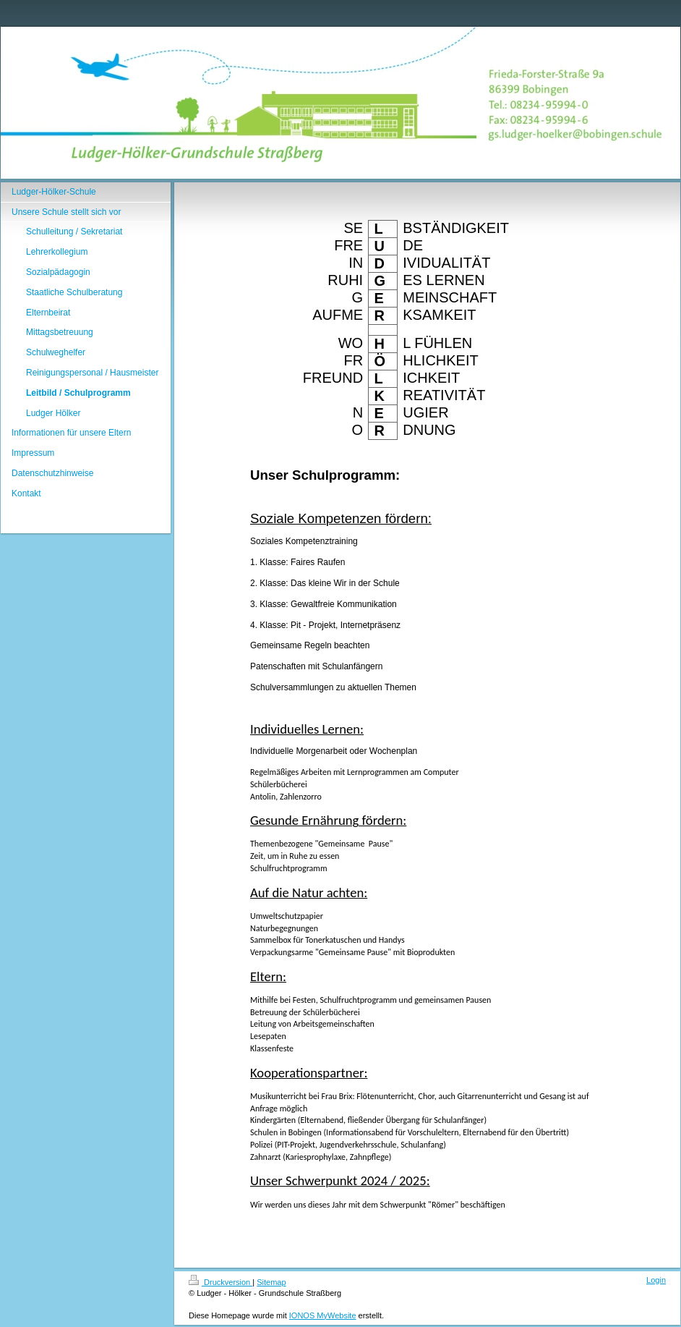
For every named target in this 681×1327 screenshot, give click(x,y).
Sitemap (271, 1282)
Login (656, 1280)
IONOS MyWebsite (322, 1315)
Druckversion (220, 1282)
